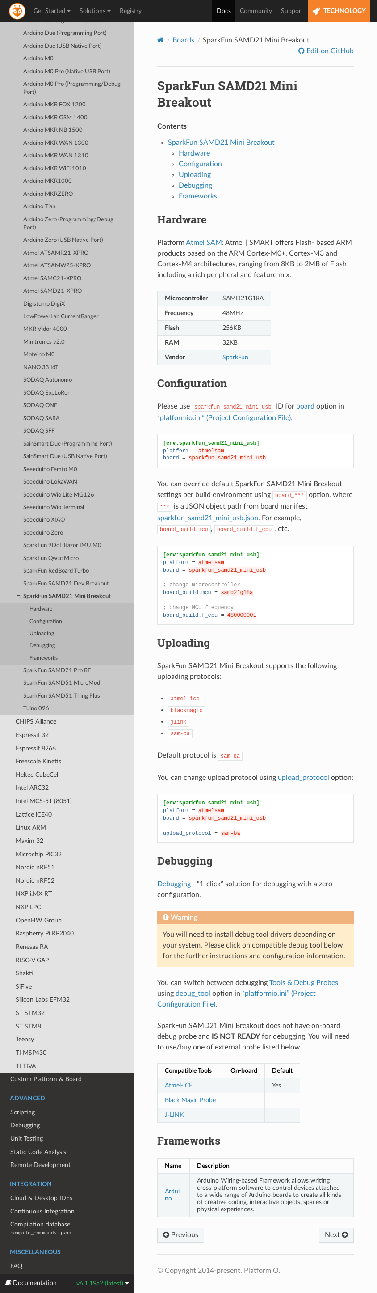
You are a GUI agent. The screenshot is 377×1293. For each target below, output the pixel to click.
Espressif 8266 (36, 727)
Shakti (24, 952)
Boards (183, 40)
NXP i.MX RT (34, 873)
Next (336, 1234)
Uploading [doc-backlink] (183, 643)
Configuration (45, 600)
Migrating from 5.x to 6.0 (45, 1271)
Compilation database (40, 1207)
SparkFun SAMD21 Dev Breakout (66, 563)
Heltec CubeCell (37, 754)
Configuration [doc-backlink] (192, 383)
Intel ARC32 (32, 767)
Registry (131, 11)
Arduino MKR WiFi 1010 (54, 148)
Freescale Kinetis (38, 740)
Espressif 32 (32, 714)
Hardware (40, 588)
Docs (224, 11)
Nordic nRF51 (35, 846)
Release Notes (29, 1258)
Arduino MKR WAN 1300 (55, 123)
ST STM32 (30, 992)
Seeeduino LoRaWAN (50, 461)
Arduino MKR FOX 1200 (54, 84)
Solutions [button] (95, 11)
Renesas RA (32, 926)
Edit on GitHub (329, 51)
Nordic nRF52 (35, 860)
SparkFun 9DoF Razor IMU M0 (62, 525)
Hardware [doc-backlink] (182, 219)
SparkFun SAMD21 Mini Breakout (64, 576)
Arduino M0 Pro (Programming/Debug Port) (72, 68)
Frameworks (43, 637)
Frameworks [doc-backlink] (188, 1140)
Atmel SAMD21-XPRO (52, 271)
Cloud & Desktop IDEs (41, 1177)
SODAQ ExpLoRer (46, 372)
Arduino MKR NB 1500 (53, 110)
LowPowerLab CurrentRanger (61, 296)
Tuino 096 (36, 688)
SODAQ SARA (41, 398)
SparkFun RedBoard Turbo (56, 550)
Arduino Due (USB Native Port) (62, 26)
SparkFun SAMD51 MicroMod (61, 662)
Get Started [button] (52, 11)
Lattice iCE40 (34, 794)
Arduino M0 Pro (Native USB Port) (66, 51)
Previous (180, 1234)
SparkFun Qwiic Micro (51, 538)
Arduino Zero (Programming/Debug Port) (68, 203)
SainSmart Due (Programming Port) (67, 423)
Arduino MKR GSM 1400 (55, 97)
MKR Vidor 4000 (45, 309)
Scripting (22, 1091)
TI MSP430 (31, 1032)
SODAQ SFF (38, 410)
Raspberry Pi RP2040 (45, 913)
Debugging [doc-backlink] (185, 861)
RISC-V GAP (32, 939)
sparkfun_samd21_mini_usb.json (207, 518)
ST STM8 (28, 1005)
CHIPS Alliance (36, 701)
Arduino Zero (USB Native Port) (63, 220)
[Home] (160, 40)
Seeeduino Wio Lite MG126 (58, 474)
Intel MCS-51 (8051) (44, 780)
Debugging (42, 625)
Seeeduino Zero (43, 512)
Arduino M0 (38, 38)
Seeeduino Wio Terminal (53, 487)
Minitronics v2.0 (44, 321)
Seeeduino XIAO (44, 499)
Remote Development (40, 1144)
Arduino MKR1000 (47, 161)
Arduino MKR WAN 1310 (55, 135)
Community (256, 11)
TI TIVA (26, 1045)
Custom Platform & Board (46, 1058)
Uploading (41, 613)
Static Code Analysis (38, 1131)
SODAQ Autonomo (47, 359)
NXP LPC (28, 886)
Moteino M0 (39, 334)
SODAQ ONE (40, 385)
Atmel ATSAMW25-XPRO (57, 245)
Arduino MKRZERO (48, 174)
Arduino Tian (39, 186)
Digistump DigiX (44, 283)
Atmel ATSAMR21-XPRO (55, 233)
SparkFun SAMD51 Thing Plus (61, 675)
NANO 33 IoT (40, 347)
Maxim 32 (29, 820)
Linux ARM (31, 807)
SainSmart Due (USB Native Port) (65, 436)
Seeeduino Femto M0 (50, 449)
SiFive (24, 966)
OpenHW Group (39, 900)
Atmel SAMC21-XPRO (52, 258)
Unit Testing (26, 1118)
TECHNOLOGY (339, 11)
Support (292, 11)
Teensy (25, 1018)
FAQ (16, 1245)
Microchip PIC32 (39, 833)
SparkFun (235, 357)
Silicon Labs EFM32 (43, 979)
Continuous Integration (42, 1191)
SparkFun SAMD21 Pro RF (57, 650)
